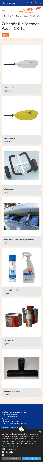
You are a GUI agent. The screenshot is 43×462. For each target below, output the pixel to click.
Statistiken (8, 452)
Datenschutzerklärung (9, 446)
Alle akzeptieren (31, 459)
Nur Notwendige (11, 459)
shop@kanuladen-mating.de (16, 423)
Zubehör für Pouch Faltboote (13, 16)
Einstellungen (9, 449)
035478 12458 (8, 3)
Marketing (7, 455)
